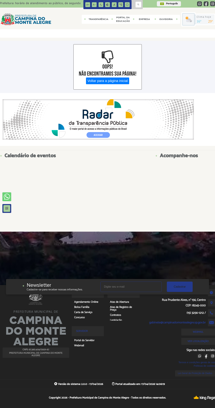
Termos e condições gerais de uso (197, 362)
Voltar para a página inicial (107, 81)
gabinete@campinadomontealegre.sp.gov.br (177, 322)
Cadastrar (180, 286)
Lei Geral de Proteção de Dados (195, 373)
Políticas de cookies (204, 365)
